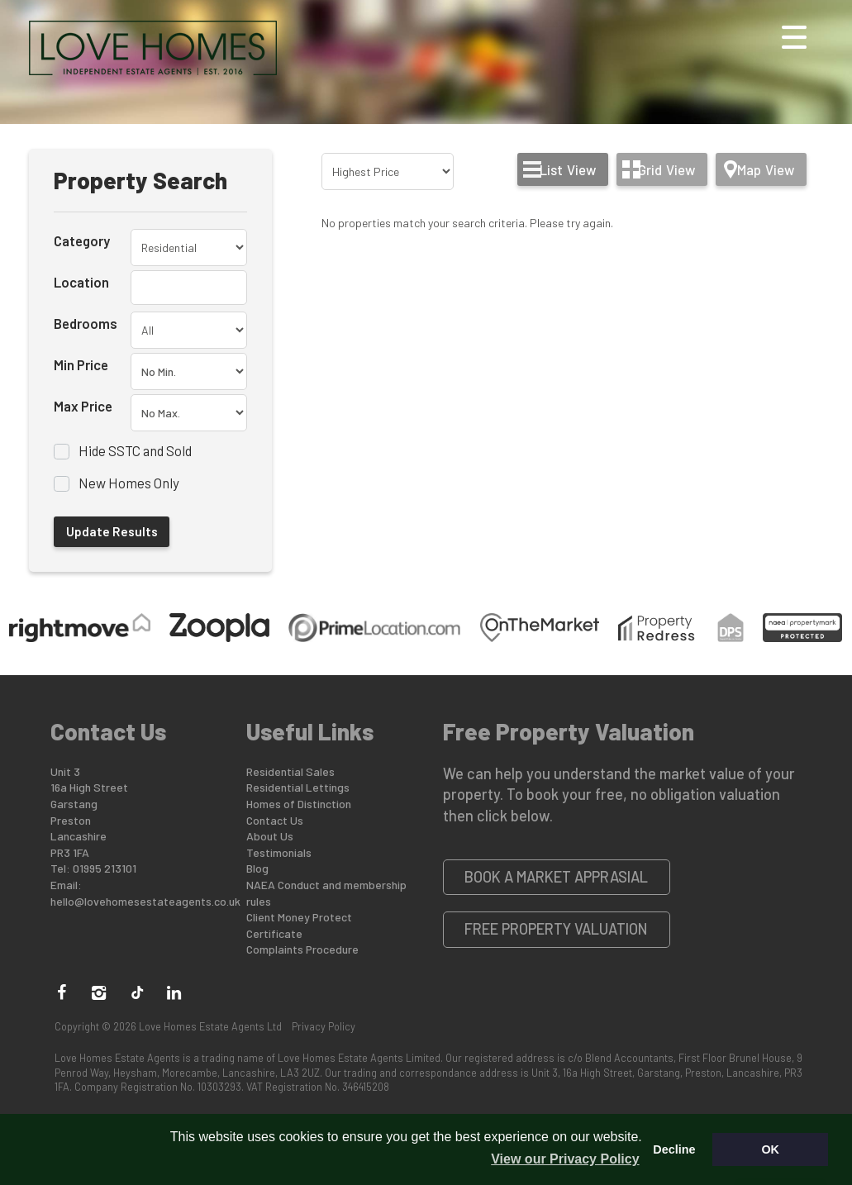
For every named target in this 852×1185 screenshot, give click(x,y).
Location (81, 282)
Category (82, 240)
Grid (666, 169)
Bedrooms (85, 323)
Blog (257, 868)
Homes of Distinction (298, 804)
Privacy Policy (323, 1026)
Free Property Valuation (556, 929)
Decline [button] (674, 1149)
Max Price (83, 405)
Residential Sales (290, 771)
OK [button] (770, 1149)
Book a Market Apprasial (556, 877)
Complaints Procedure (302, 949)
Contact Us (274, 820)
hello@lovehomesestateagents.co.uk (145, 901)
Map (765, 169)
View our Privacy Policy (565, 1159)
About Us (269, 836)
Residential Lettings (298, 787)
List (568, 169)
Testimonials (279, 852)
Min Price (81, 364)
